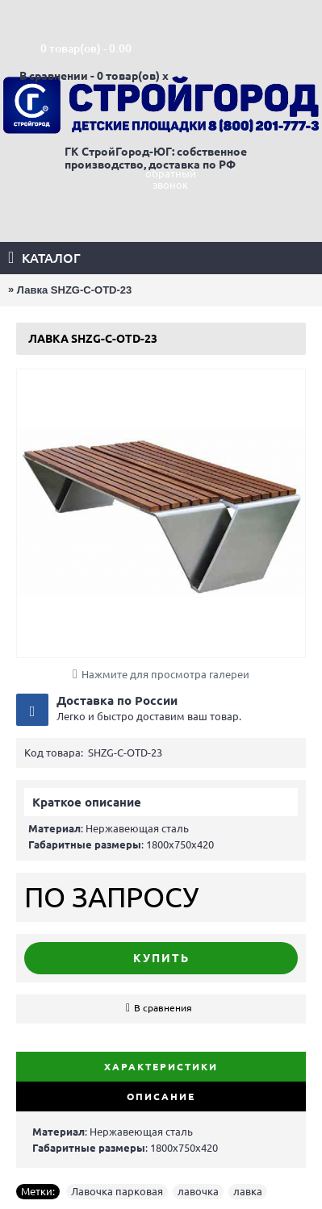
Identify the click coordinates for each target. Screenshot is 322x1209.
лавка (247, 1191)
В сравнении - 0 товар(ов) (89, 75)
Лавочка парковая (117, 1191)
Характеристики (161, 1066)
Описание (161, 1096)
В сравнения (163, 1008)
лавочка (198, 1191)
